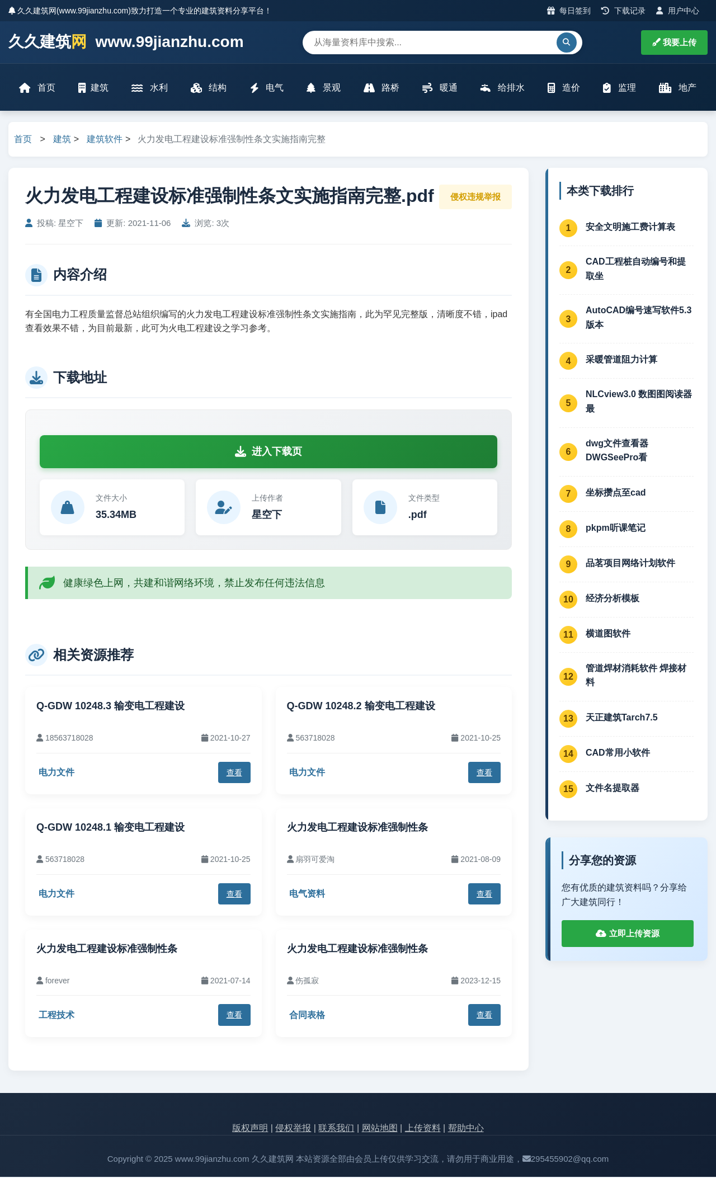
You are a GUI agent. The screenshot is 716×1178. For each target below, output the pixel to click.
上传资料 (423, 1128)
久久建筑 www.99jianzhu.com (126, 42)
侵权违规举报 (475, 197)
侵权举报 (293, 1128)
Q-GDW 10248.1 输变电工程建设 (110, 828)
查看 (234, 773)
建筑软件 (105, 140)
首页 (37, 88)
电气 (267, 88)
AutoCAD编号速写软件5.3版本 (638, 319)
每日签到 (569, 10)
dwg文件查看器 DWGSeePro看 (617, 451)
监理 (619, 88)
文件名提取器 (612, 788)
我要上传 (674, 42)
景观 (323, 88)
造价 (563, 88)
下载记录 (623, 10)
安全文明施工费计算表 (630, 227)
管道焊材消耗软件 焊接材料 (636, 676)
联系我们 (336, 1128)
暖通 (439, 88)
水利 (150, 88)
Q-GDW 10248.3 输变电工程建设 (110, 707)
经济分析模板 (612, 599)
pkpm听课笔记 (616, 528)
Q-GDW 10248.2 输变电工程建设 (361, 707)
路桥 (381, 88)
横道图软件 (608, 634)
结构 (209, 88)
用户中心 (677, 10)
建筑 (94, 88)
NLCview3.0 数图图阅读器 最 (639, 402)
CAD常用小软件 (618, 753)
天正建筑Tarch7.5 (622, 718)
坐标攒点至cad (616, 493)
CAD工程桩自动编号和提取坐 (636, 269)
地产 (677, 88)
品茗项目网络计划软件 (630, 563)
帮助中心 (466, 1128)
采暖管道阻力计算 (621, 360)
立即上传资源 (627, 934)
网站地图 (380, 1128)
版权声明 (250, 1128)
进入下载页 (268, 452)
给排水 (502, 88)
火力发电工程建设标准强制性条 (357, 828)
